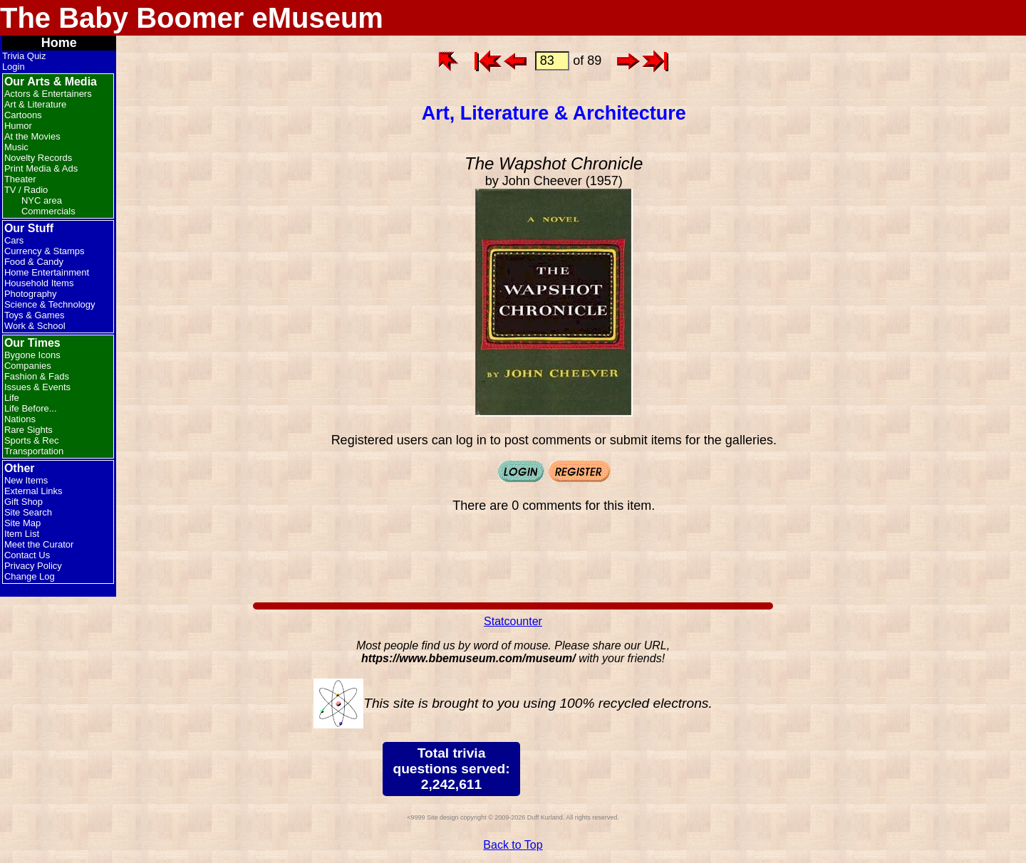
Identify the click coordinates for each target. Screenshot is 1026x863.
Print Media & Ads (41, 168)
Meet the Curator (39, 544)
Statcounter (513, 621)
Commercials (48, 211)
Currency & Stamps (44, 251)
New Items (26, 480)
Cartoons (23, 115)
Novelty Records (38, 157)
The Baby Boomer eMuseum (191, 17)
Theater (20, 179)
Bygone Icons (32, 355)
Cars (14, 240)
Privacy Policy (33, 565)
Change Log (29, 576)
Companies (27, 365)
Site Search (28, 512)
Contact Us (27, 555)
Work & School (35, 325)
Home (59, 43)
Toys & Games (34, 315)
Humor (18, 125)
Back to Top (512, 845)
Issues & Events (37, 387)
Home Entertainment (46, 272)
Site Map (22, 523)
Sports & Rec (31, 440)
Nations (20, 419)
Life (11, 397)
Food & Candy (33, 261)
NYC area (41, 200)
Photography (30, 293)
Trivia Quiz (24, 56)
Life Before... (30, 408)
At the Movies (32, 136)
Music (16, 147)
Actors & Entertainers (48, 93)
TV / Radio (26, 189)
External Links (33, 491)
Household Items (39, 283)
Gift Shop (23, 501)
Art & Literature (35, 104)
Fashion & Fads (36, 376)
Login (13, 66)
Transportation (33, 451)
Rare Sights (28, 429)
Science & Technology (49, 304)
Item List (21, 533)
